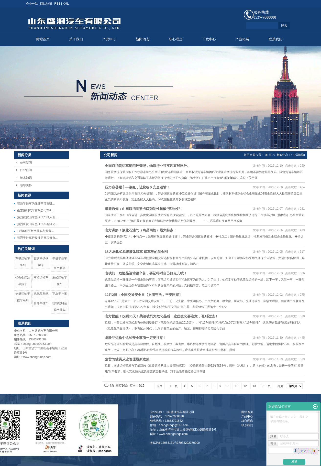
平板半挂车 (59, 258)
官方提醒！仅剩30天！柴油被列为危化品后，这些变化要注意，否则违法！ (161, 316)
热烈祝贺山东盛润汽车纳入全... (37, 217)
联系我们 (275, 39)
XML (66, 3)
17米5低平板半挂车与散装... (35, 231)
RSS (57, 3)
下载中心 (209, 39)
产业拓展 (242, 39)
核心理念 (176, 39)
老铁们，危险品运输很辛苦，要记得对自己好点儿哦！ (146, 273)
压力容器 (60, 268)
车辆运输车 (41, 277)
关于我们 (76, 39)
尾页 (280, 386)
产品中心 (109, 39)
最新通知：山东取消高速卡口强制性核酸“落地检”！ (144, 209)
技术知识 (26, 177)
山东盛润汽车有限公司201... (35, 210)
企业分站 (32, 3)
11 (236, 386)
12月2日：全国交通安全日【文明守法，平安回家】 (143, 295)
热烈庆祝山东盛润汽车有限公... (37, 224)
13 (254, 386)
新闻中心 (282, 155)
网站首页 (43, 39)
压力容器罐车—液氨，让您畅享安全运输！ (137, 187)
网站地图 (46, 3)
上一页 (173, 386)
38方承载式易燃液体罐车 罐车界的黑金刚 (136, 252)
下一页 (266, 386)
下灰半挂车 (59, 293)
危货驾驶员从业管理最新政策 (127, 359)
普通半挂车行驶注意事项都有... (37, 237)
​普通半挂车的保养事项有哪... (36, 203)
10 (226, 386)
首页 (159, 386)
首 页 (268, 155)
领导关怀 (26, 185)
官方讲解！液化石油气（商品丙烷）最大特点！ (141, 230)
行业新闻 (26, 170)
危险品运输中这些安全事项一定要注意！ (135, 338)
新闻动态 (142, 39)
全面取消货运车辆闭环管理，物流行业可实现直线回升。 (147, 166)
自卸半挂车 (41, 303)
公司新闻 (26, 162)
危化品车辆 (41, 293)
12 (245, 386)
